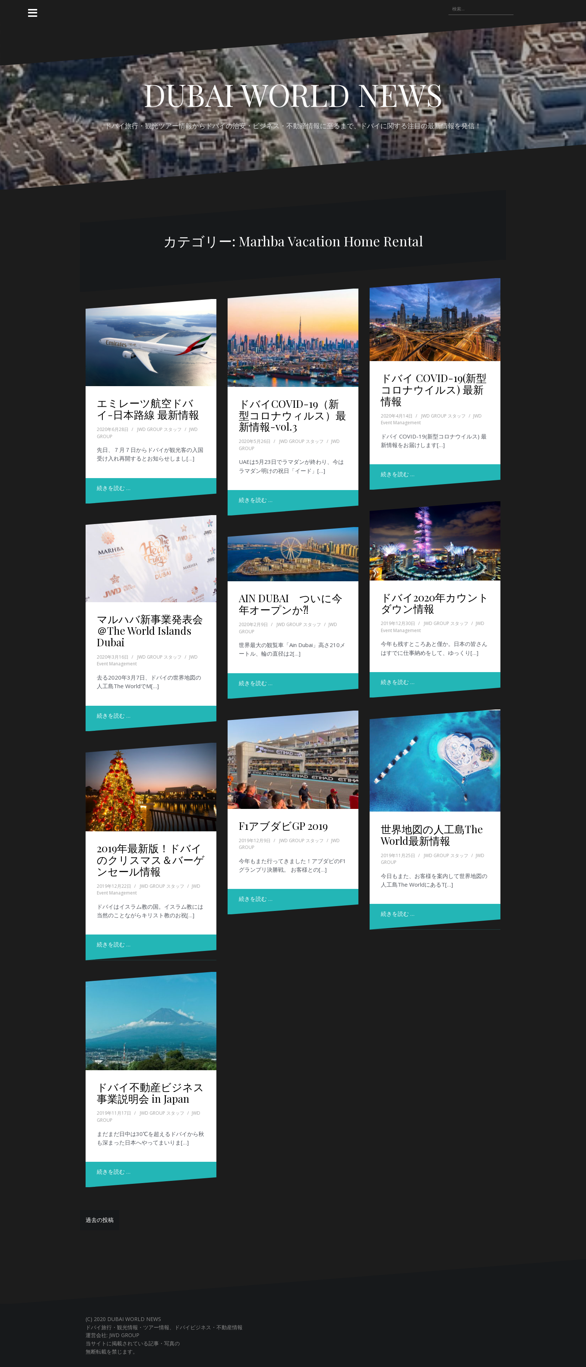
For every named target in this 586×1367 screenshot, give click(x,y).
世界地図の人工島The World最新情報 (432, 834)
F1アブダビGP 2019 (283, 825)
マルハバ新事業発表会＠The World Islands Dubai (150, 630)
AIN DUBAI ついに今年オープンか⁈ (290, 603)
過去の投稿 (100, 1219)
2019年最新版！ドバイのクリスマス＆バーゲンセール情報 (150, 859)
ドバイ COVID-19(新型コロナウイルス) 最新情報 (434, 389)
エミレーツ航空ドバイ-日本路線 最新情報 (148, 408)
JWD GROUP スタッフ (159, 429)
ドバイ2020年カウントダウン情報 (435, 603)
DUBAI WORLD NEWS (293, 94)
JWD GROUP (124, 1335)
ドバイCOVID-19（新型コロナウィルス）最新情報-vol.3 (292, 415)
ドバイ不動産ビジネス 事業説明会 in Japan (150, 1092)
